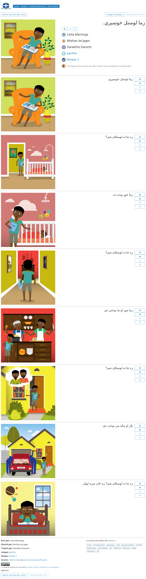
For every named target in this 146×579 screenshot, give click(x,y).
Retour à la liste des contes (14, 14)
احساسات (139, 545)
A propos (24, 6)
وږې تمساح (126, 548)
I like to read (14, 560)
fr (75, 29)
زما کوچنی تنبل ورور (128, 545)
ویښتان (134, 548)
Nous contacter (53, 6)
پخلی (118, 545)
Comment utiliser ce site (37, 6)
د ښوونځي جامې (103, 548)
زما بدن (89, 545)
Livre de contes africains (35, 560)
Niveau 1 (73, 59)
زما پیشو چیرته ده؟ (99, 545)
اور (98, 551)
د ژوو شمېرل (110, 545)
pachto (72, 53)
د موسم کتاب (91, 551)
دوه (111, 548)
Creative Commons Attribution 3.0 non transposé (43, 567)
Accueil (16, 6)
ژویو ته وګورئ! (91, 548)
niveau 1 (112, 540)
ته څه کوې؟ (117, 548)
